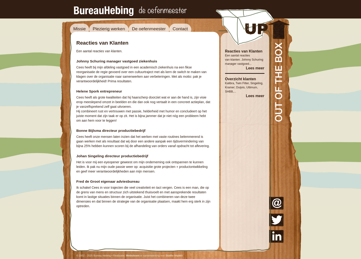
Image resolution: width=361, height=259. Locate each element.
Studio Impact (174, 255)
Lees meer (255, 68)
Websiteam (133, 255)
